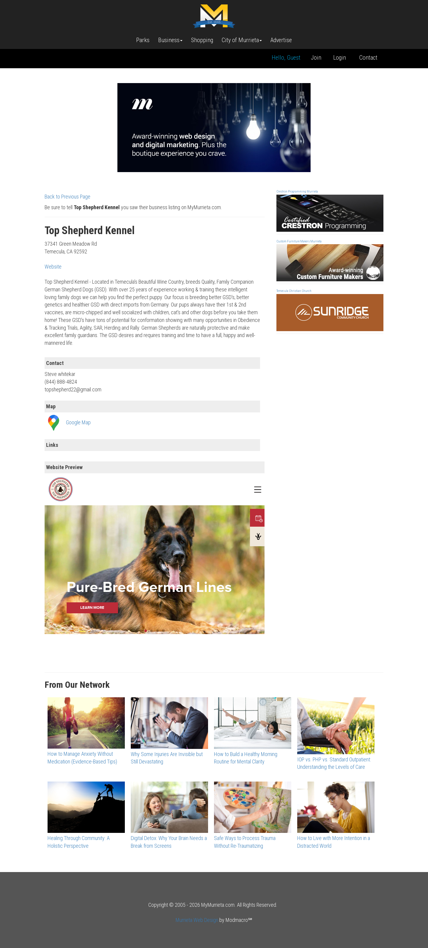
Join (316, 57)
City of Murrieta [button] (242, 40)
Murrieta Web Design (197, 920)
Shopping (202, 40)
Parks (143, 40)
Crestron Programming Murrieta (297, 191)
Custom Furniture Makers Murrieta (299, 241)
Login (339, 57)
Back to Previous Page (67, 196)
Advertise (281, 40)
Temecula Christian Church (293, 291)
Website (53, 266)
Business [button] (170, 40)
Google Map (78, 422)
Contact (368, 57)
